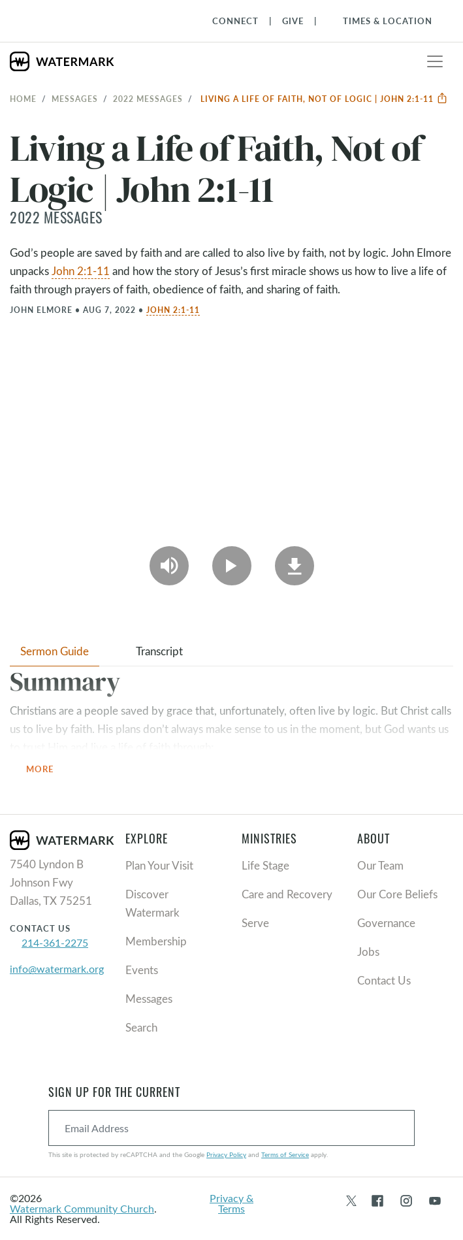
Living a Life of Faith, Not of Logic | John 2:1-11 (324, 98)
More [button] (47, 770)
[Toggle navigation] (435, 61)
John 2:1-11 (81, 270)
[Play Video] (231, 565)
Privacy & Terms (231, 1203)
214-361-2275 (55, 942)
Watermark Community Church (82, 1208)
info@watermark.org (57, 968)
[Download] (294, 565)
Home (23, 98)
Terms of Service (285, 1154)
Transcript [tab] (159, 651)
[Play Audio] (169, 565)
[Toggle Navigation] (381, 21)
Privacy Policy (226, 1154)
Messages (75, 98)
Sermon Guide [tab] (54, 651)
